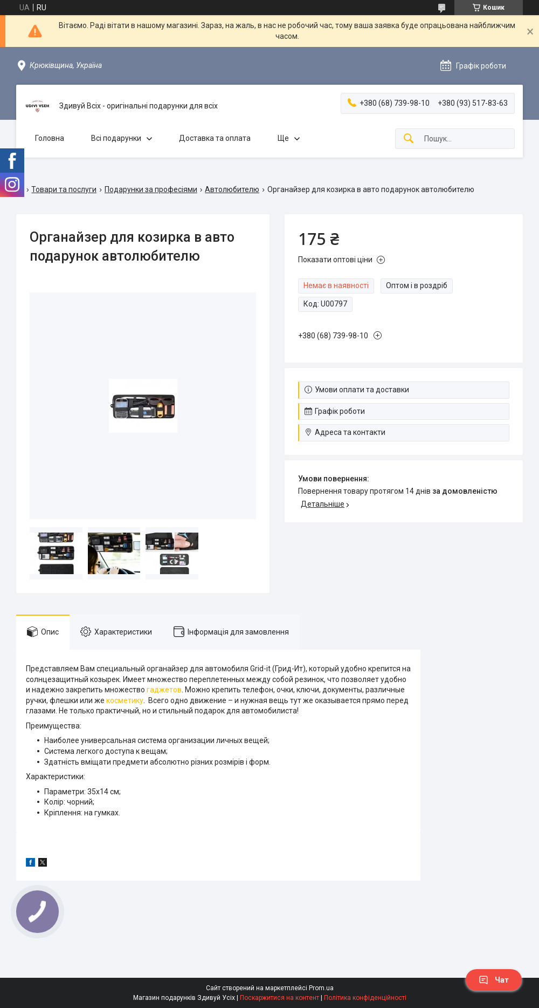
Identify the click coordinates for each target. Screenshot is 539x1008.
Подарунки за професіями (151, 189)
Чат (494, 980)
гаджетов (164, 689)
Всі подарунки (116, 138)
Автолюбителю (232, 189)
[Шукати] (408, 139)
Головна (49, 138)
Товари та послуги (63, 189)
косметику (124, 700)
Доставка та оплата (215, 138)
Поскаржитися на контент (279, 998)
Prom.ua (321, 988)
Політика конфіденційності (365, 998)
